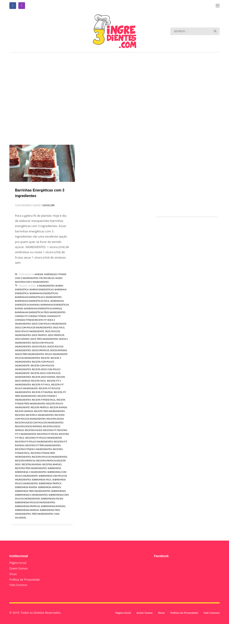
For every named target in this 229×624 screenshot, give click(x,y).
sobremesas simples (27, 510)
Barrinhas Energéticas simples (43, 308)
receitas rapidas (31, 464)
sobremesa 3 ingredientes (31, 472)
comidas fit (53, 316)
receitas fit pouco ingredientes (34, 441)
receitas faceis (33, 430)
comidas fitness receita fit (31, 319)
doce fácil (59, 327)
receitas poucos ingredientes (49, 456)
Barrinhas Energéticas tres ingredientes (40, 312)
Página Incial (17, 563)
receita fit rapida (42, 392)
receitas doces (55, 418)
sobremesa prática (50, 483)
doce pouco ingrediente (29, 331)
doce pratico (39, 335)
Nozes (58, 278)
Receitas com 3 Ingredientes (32, 281)
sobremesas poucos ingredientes (35, 502)
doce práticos (56, 335)
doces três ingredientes (29, 354)
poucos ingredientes (27, 358)
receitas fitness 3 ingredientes (33, 449)
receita (45, 358)
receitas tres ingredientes (31, 468)
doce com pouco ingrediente (49, 323)
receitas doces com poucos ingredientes (39, 422)
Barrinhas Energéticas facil (32, 300)
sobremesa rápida (26, 487)
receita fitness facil (44, 399)
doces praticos (40, 350)
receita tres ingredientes (49, 411)
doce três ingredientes (44, 338)
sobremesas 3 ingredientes (31, 494)
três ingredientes (42, 513)
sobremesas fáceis (52, 498)
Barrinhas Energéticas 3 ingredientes (38, 297)
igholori (48, 205)
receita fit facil (41, 384)
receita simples (24, 411)
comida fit (21, 316)
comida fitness (37, 316)
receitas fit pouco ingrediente (43, 437)
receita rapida (58, 407)
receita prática (40, 407)
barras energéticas (42, 289)
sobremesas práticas (27, 506)
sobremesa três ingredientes (32, 491)
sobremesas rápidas (53, 506)
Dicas (13, 574)
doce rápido (22, 338)
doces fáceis (39, 346)
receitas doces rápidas (28, 426)
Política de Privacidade (24, 579)
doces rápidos (58, 350)
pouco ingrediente (56, 354)
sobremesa (54, 468)
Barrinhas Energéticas (44, 293)
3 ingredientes (46, 285)
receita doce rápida (43, 377)
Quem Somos (18, 568)
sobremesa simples (49, 487)
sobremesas (58, 491)
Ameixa (38, 274)
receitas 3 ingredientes (40, 415)
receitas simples (51, 464)
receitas (20, 415)
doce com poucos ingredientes (33, 327)
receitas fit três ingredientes (43, 445)
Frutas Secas (46, 278)
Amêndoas (50, 274)
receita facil (38, 380)
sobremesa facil (41, 479)
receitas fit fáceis (47, 434)
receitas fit (49, 430)
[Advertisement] (114, 92)
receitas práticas (25, 460)
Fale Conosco (18, 585)
